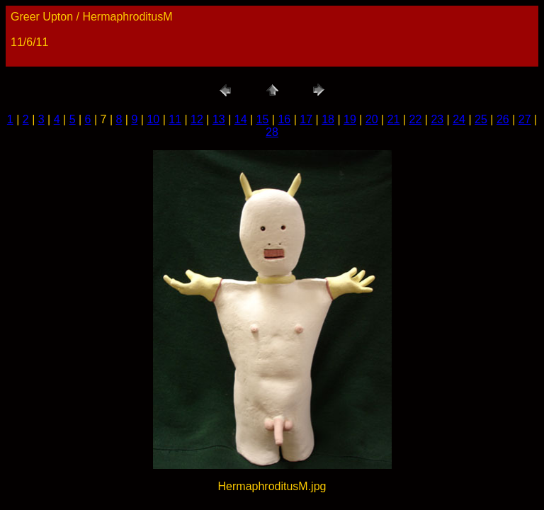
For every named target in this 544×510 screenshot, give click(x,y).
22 (415, 119)
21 (393, 119)
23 (437, 119)
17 (306, 119)
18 (328, 119)
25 (481, 119)
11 (175, 119)
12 (197, 119)
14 (240, 119)
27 (524, 119)
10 (153, 119)
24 (459, 119)
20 (372, 119)
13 (218, 119)
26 (503, 119)
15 (262, 119)
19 (350, 119)
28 (272, 132)
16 (284, 119)
